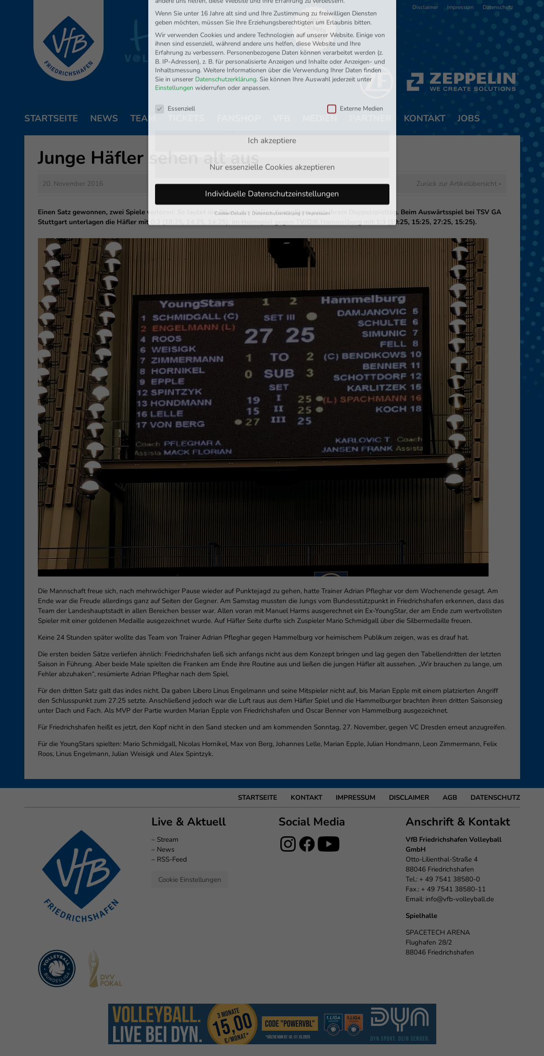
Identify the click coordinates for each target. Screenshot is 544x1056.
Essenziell (175, 49)
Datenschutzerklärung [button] (277, 153)
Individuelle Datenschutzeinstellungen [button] (272, 134)
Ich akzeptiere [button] (272, 80)
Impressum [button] (318, 153)
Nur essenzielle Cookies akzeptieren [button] (272, 107)
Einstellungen (174, 28)
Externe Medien (355, 49)
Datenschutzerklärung (225, 19)
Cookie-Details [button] (231, 153)
